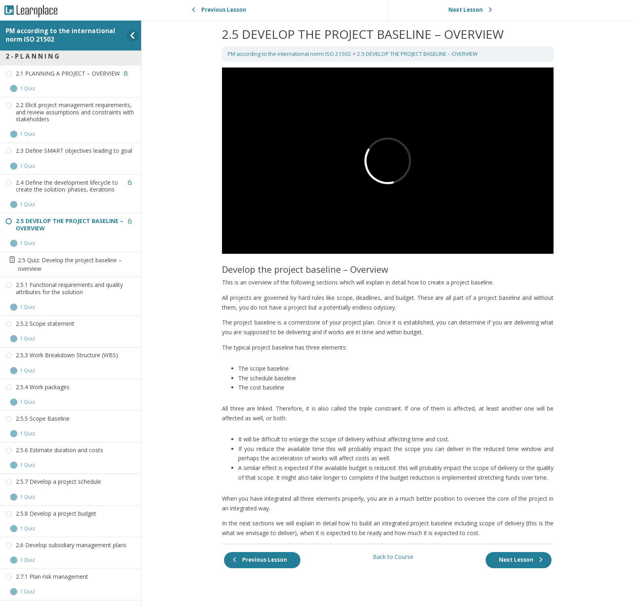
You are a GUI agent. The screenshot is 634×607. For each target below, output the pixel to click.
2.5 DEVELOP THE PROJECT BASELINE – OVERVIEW (417, 53)
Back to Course (393, 557)
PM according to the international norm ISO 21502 (60, 35)
